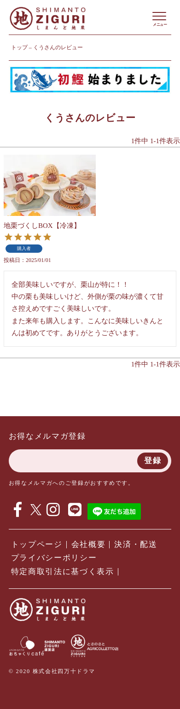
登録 (152, 460)
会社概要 (88, 544)
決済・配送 (135, 544)
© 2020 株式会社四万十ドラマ (52, 671)
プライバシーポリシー (54, 557)
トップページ (37, 544)
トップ (19, 47)
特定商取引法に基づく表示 (62, 571)
